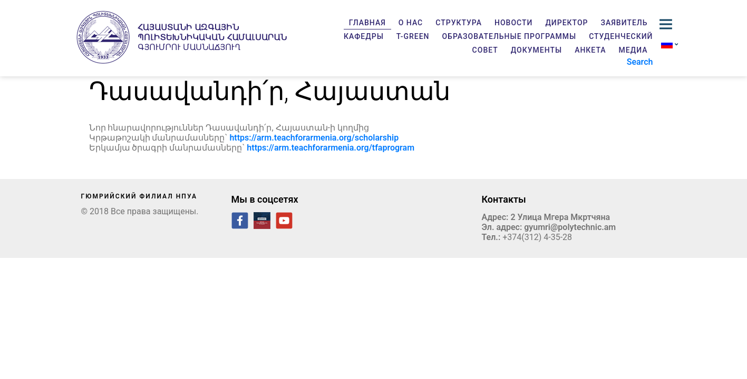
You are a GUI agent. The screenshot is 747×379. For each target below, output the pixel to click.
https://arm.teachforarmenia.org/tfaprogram (330, 148)
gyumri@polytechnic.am (570, 227)
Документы (536, 50)
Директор (566, 22)
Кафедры (364, 36)
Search (640, 62)
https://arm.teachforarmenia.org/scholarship (314, 138)
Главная (367, 22)
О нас (411, 22)
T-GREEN (413, 36)
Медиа (633, 50)
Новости (513, 22)
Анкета (590, 50)
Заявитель (624, 22)
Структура (458, 22)
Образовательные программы (509, 36)
